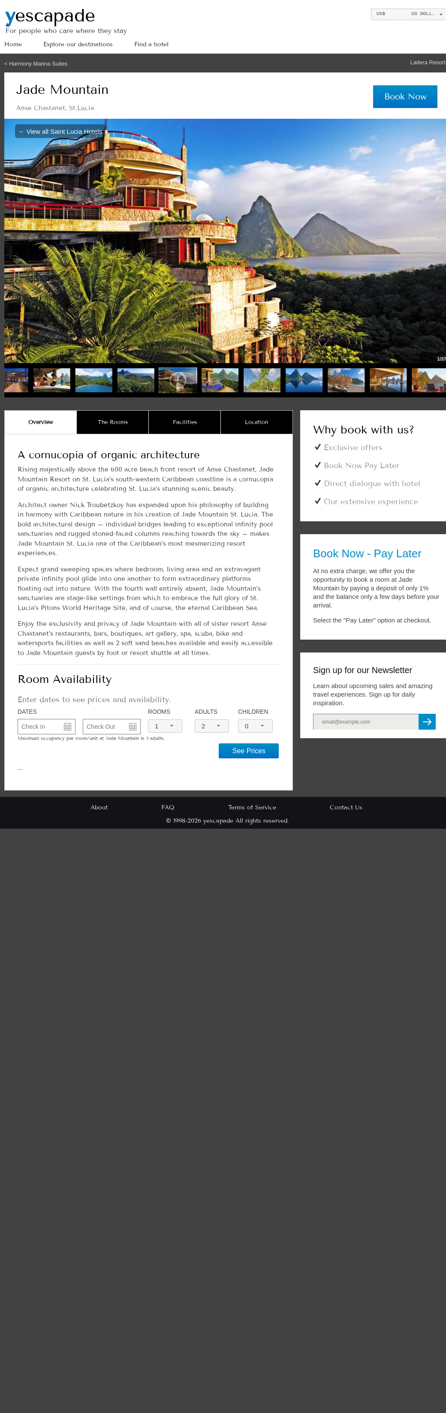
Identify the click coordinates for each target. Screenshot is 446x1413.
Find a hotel (151, 44)
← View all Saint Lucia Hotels (60, 131)
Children (253, 712)
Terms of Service (252, 807)
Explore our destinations (78, 44)
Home (13, 44)
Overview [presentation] (40, 422)
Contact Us (346, 807)
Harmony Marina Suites (38, 63)
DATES (27, 712)
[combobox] (165, 726)
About (99, 807)
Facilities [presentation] (185, 422)
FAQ (168, 807)
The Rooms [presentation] (113, 422)
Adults (206, 712)
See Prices (248, 751)
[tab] (41, 422)
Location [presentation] (256, 422)
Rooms (159, 712)
